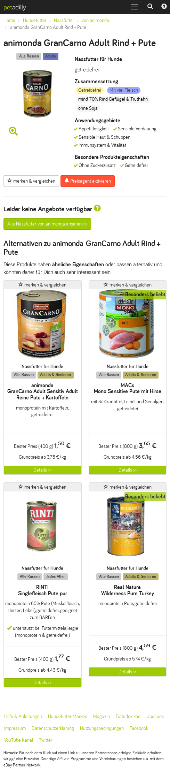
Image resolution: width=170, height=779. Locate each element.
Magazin (101, 716)
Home (9, 20)
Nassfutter (64, 20)
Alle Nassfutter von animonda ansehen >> (47, 224)
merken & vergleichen (31, 181)
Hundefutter (34, 20)
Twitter (45, 740)
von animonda (95, 20)
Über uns (155, 716)
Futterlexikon (128, 716)
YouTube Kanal (18, 740)
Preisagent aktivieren (87, 181)
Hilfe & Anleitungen (23, 716)
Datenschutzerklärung (53, 728)
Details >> (42, 470)
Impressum (15, 728)
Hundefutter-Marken (67, 716)
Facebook (139, 728)
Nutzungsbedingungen (102, 728)
